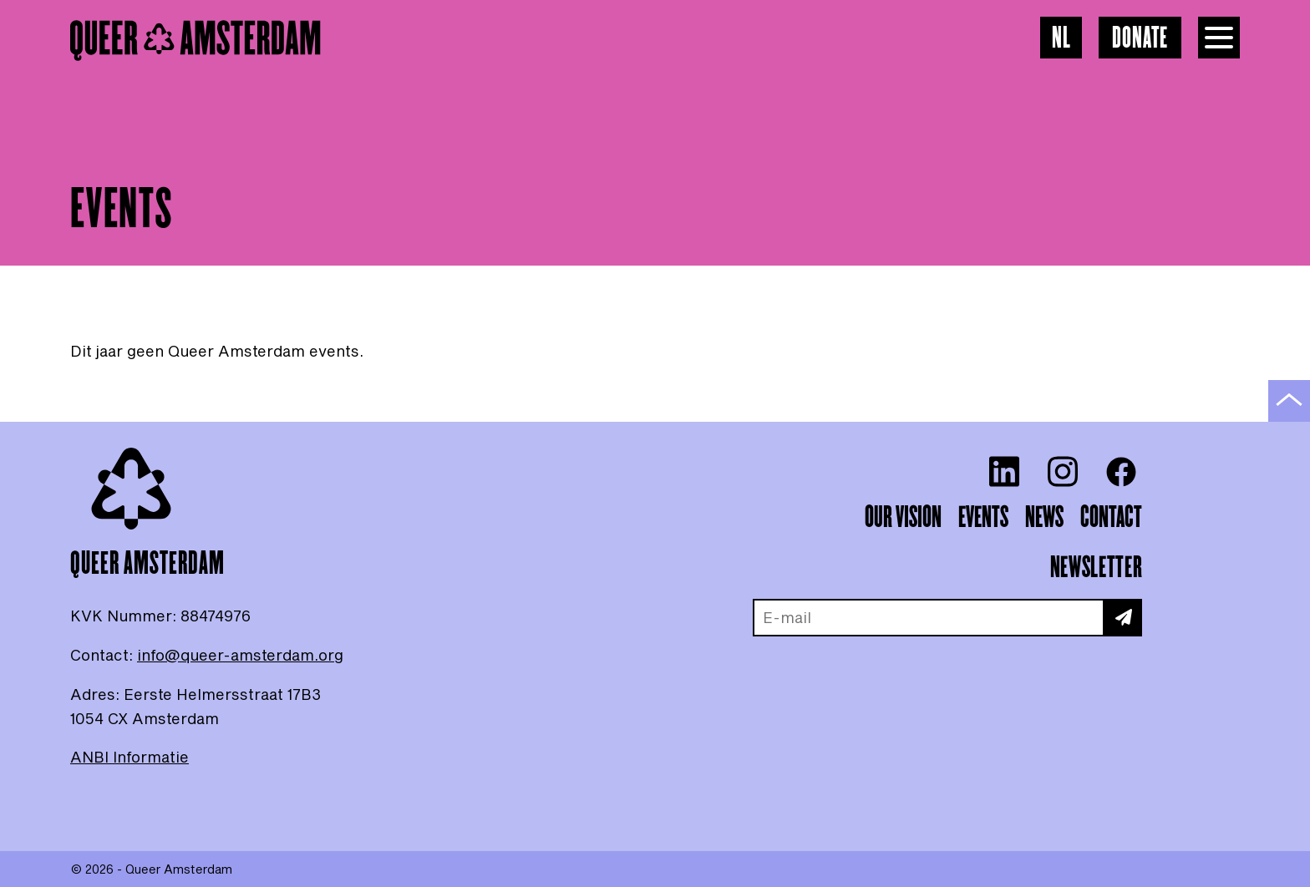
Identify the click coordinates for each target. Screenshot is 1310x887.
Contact (1111, 517)
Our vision (903, 517)
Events (983, 517)
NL (1061, 39)
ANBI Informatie (129, 757)
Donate (1140, 39)
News (1044, 517)
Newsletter (1096, 568)
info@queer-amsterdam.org (240, 655)
